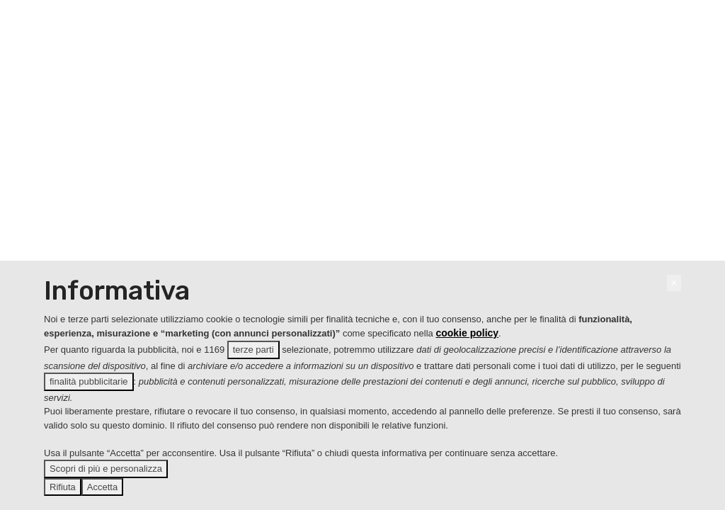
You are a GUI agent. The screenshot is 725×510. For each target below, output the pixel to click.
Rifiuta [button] (63, 487)
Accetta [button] (102, 487)
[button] (674, 283)
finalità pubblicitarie (89, 381)
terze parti (253, 349)
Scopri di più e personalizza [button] (106, 468)
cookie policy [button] (466, 333)
